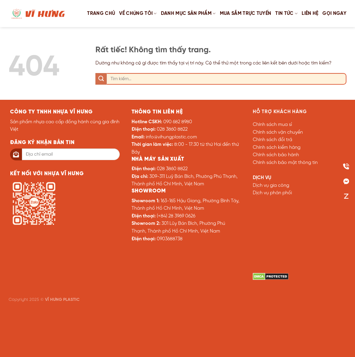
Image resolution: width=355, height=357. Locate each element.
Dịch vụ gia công (271, 185)
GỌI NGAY (334, 13)
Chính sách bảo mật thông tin (285, 162)
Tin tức (286, 13)
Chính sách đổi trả (272, 139)
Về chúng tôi (137, 13)
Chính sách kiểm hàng (276, 147)
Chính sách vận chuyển (278, 132)
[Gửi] (101, 79)
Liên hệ (310, 13)
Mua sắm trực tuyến (245, 13)
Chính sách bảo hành (276, 154)
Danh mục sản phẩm (188, 13)
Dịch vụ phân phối (272, 192)
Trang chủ (101, 13)
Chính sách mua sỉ (272, 124)
